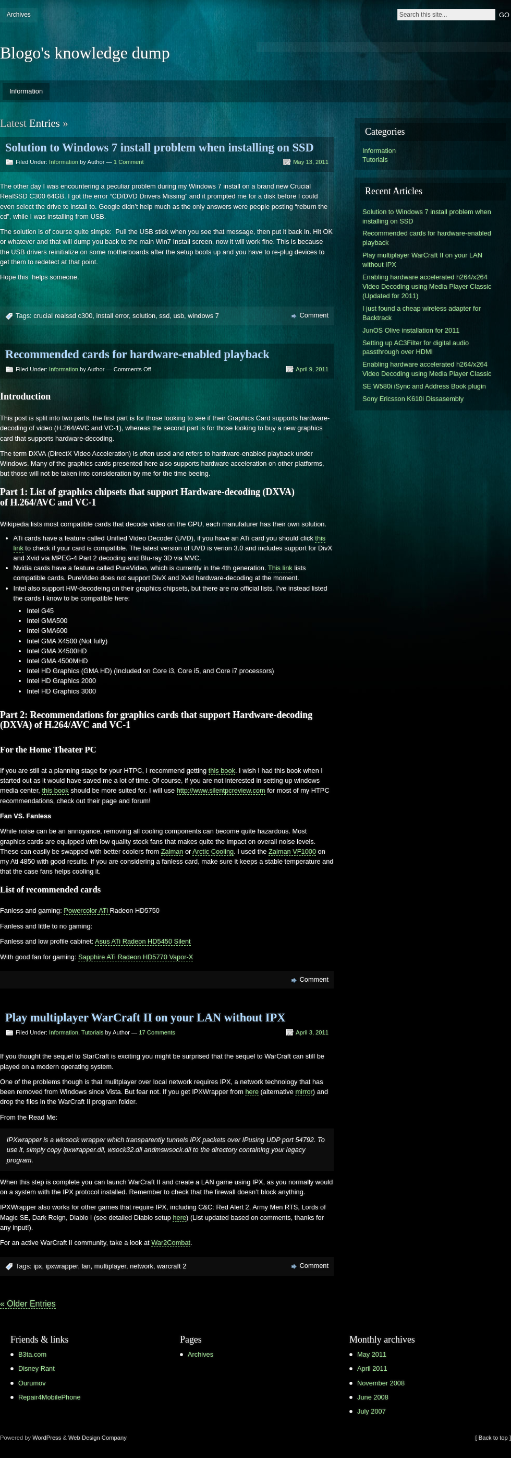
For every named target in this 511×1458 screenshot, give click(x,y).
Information (26, 91)
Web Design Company (97, 1438)
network (141, 1266)
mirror (303, 1092)
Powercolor (81, 910)
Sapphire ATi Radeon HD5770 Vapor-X (135, 957)
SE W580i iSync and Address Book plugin (424, 386)
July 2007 (371, 1411)
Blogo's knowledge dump (85, 52)
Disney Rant (36, 1368)
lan (86, 1266)
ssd (164, 316)
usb (178, 316)
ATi (104, 910)
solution (143, 316)
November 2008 (381, 1383)
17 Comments (157, 1032)
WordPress (46, 1438)
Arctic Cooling (213, 851)
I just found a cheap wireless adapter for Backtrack (421, 313)
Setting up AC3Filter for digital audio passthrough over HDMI (415, 347)
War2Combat (170, 1243)
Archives (19, 14)
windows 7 (203, 316)
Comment (314, 315)
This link (280, 568)
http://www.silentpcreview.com (221, 790)
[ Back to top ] (493, 1438)
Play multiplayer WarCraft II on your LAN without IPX (145, 1017)
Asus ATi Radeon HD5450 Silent (143, 941)
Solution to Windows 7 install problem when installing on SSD (159, 147)
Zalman (172, 851)
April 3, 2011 (312, 1032)
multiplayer (110, 1266)
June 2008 (372, 1397)
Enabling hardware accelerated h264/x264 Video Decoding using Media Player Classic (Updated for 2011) (426, 286)
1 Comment (129, 162)
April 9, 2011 (312, 369)
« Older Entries (28, 1303)
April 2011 (372, 1368)
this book (222, 770)
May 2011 (371, 1354)
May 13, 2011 (310, 162)
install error (112, 316)
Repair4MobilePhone (49, 1397)
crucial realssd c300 (62, 316)
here (252, 1092)
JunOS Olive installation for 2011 (410, 330)
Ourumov (32, 1383)
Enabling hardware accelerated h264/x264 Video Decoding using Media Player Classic (426, 369)
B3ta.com (32, 1354)
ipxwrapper (62, 1266)
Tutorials (92, 1032)
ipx (37, 1266)
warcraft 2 (171, 1266)
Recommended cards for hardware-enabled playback (137, 354)
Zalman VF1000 (292, 851)
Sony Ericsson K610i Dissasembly (413, 399)
